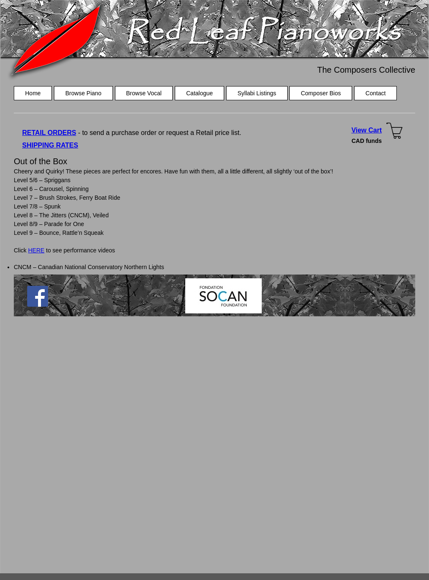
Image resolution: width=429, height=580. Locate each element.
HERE (36, 250)
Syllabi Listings (256, 93)
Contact (375, 93)
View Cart (366, 130)
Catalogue (199, 93)
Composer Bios (321, 93)
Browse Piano (83, 93)
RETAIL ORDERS (49, 132)
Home (33, 93)
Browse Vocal (144, 93)
